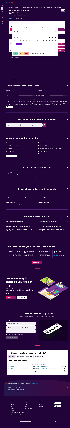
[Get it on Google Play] (57, 403)
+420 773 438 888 (13, 16)
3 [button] (17, 37)
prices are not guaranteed (33, 383)
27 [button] (26, 46)
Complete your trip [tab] (39, 356)
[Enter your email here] (22, 331)
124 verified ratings (19, 18)
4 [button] (20, 37)
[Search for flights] (2, 6)
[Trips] (2, 17)
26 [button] (23, 46)
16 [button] (14, 43)
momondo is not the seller (38, 387)
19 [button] (23, 43)
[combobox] (22, 324)
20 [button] (26, 43)
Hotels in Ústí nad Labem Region (39, 7)
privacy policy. (28, 340)
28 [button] (29, 46)
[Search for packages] (2, 14)
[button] (2, 2)
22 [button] (32, 43)
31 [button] (17, 50)
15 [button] (32, 40)
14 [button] (29, 40)
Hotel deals (11, 7)
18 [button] (20, 43)
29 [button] (32, 46)
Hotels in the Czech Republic (27, 7)
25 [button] (20, 46)
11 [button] (20, 40)
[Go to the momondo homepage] (9, 2)
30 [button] (14, 50)
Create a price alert (57, 255)
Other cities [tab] (11, 356)
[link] (37, 262)
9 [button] (14, 40)
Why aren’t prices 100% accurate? (38, 392)
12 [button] (23, 40)
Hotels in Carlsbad (11, 364)
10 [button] (17, 40)
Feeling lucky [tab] (29, 356)
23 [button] (14, 46)
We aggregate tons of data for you (38, 389)
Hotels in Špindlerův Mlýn (42, 368)
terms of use (22, 340)
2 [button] (14, 37)
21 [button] (29, 43)
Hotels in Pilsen (11, 366)
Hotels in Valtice (40, 370)
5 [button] (23, 37)
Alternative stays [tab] (20, 356)
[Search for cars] (2, 11)
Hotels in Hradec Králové (13, 370)
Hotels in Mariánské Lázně (42, 366)
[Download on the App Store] (57, 406)
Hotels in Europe (17, 7)
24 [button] (17, 46)
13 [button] (26, 40)
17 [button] (17, 43)
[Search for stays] (2, 8)
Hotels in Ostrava (11, 368)
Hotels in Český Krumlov (42, 364)
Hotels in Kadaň (49, 7)
